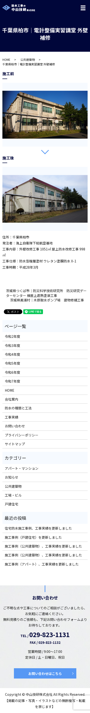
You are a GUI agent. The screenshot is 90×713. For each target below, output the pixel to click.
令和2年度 (12, 336)
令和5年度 (12, 363)
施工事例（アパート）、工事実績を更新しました (42, 564)
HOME (6, 59)
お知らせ (11, 477)
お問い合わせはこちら (45, 673)
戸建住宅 (11, 504)
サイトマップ (15, 443)
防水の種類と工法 (18, 408)
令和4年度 (12, 354)
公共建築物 (27, 59)
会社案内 (11, 399)
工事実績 (11, 417)
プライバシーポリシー (21, 435)
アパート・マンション (21, 468)
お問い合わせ (15, 426)
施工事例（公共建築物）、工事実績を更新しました (43, 546)
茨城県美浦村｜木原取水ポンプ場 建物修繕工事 (47, 300)
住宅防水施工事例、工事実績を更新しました (38, 528)
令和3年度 (12, 345)
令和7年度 (12, 381)
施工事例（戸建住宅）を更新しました (33, 537)
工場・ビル (13, 495)
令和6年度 (12, 372)
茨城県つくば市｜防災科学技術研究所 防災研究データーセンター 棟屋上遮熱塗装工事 (46, 293)
